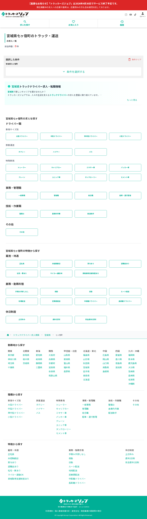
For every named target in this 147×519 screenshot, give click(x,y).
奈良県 (52, 371)
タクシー (22, 152)
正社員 (21, 263)
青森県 (86, 375)
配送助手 (90, 213)
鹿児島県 (132, 363)
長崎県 (131, 375)
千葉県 (11, 367)
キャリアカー (56, 167)
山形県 (86, 359)
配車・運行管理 (125, 195)
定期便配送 (56, 301)
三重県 (39, 367)
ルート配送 (125, 291)
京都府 (52, 363)
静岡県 (39, 363)
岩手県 (86, 371)
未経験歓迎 (56, 263)
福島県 (86, 354)
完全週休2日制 (90, 319)
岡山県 (106, 359)
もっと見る (132, 99)
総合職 (90, 195)
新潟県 (67, 359)
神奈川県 (12, 359)
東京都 (11, 354)
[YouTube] (130, 14)
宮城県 (48, 335)
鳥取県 (106, 367)
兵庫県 (52, 359)
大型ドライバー (22, 136)
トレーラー (22, 167)
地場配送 (22, 301)
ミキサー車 (91, 167)
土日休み (22, 319)
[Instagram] (126, 14)
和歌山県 (53, 375)
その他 (21, 232)
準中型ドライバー (90, 136)
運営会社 (75, 511)
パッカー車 (125, 167)
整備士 (21, 213)
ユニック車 (56, 177)
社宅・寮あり (22, 273)
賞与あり (90, 263)
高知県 (118, 367)
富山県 (67, 363)
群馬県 (26, 354)
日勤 (90, 291)
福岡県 (131, 354)
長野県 (67, 371)
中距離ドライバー (90, 301)
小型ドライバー (125, 136)
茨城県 (26, 363)
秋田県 (86, 363)
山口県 (106, 363)
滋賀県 (52, 367)
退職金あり (125, 263)
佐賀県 (131, 379)
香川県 (118, 359)
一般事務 (22, 195)
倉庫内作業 (56, 213)
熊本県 (131, 359)
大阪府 (52, 354)
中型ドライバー (56, 136)
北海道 (86, 379)
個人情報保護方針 (62, 511)
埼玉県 (11, 363)
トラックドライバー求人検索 (26, 335)
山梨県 (67, 354)
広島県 (106, 354)
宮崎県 (131, 371)
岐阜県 (39, 359)
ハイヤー (56, 152)
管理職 (56, 195)
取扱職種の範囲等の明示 (91, 511)
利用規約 (49, 511)
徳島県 (118, 363)
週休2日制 (56, 319)
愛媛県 (118, 354)
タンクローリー (91, 177)
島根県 (106, 371)
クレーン (22, 177)
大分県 (131, 367)
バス (90, 152)
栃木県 (26, 359)
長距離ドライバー (125, 301)
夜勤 (56, 291)
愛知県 (39, 354)
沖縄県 (131, 383)
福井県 (67, 367)
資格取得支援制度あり (91, 273)
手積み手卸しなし (21, 291)
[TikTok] (135, 14)
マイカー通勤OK (56, 273)
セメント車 (125, 177)
